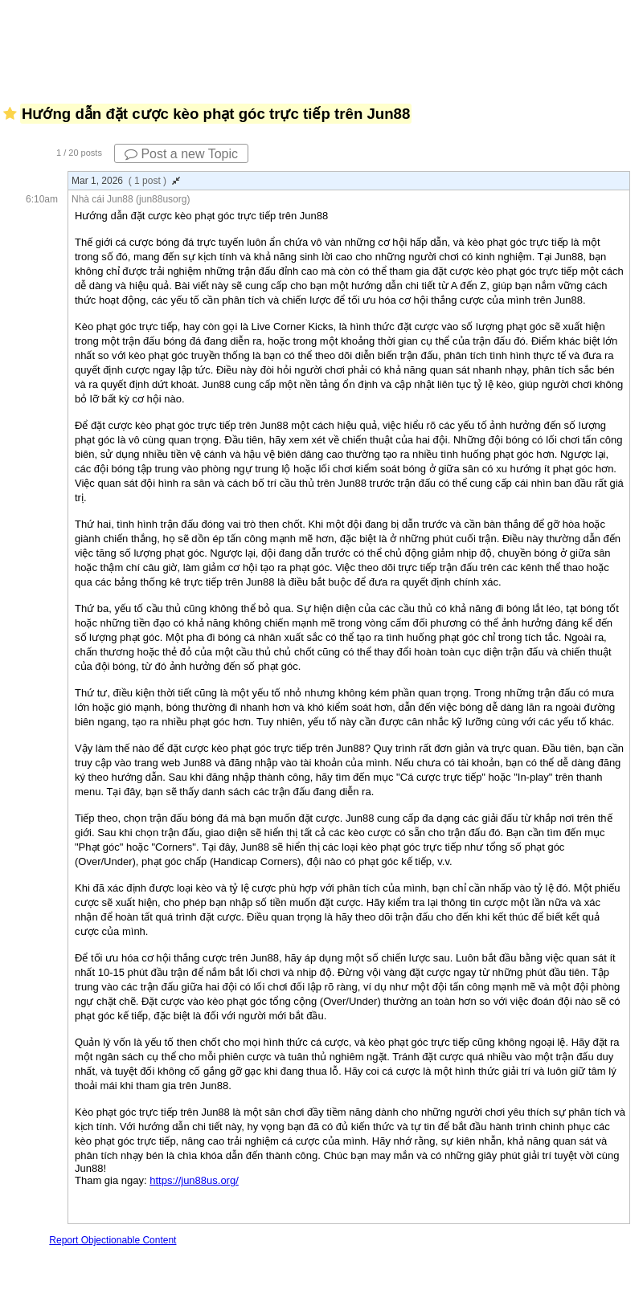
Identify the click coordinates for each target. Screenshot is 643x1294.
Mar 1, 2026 (126, 180)
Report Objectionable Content (112, 1240)
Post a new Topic (181, 154)
